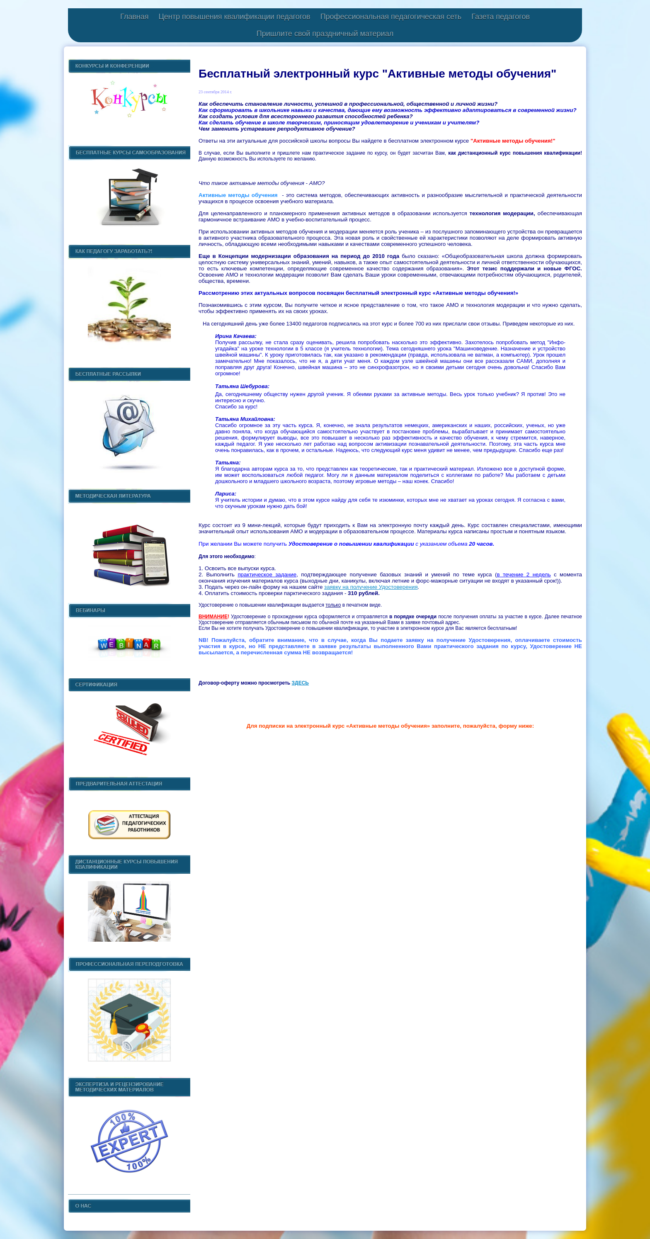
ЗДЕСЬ (300, 683)
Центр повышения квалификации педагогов (234, 16)
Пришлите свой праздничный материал (325, 33)
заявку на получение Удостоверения (371, 587)
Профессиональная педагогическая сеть (391, 16)
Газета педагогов (500, 16)
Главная (134, 16)
